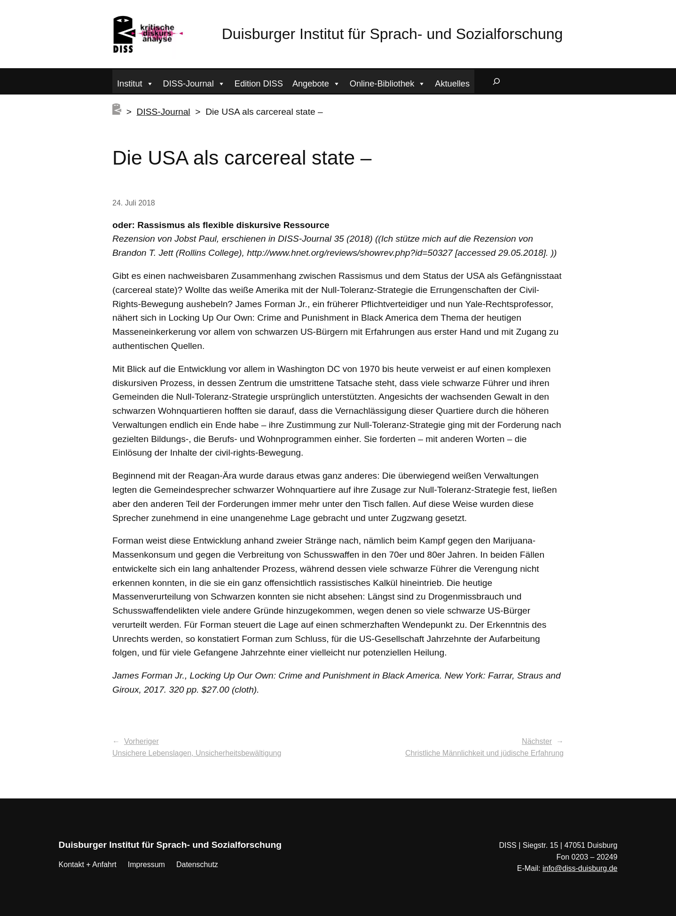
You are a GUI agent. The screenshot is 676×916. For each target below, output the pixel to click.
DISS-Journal (194, 82)
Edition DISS (259, 83)
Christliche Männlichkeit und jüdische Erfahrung (484, 753)
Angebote (316, 82)
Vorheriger (141, 741)
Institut (135, 82)
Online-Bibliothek (388, 82)
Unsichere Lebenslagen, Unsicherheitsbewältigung (196, 753)
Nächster (537, 741)
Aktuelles (452, 83)
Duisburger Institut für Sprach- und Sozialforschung (392, 33)
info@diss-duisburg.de (579, 868)
